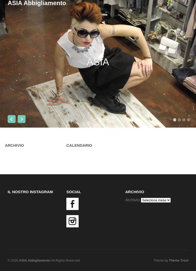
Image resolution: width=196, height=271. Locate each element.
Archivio (132, 200)
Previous (12, 119)
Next (22, 119)
